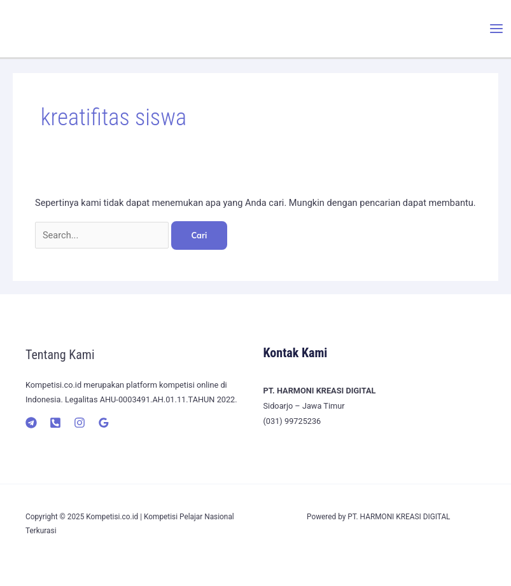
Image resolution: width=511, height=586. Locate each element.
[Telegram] (31, 422)
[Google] (103, 422)
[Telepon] (55, 422)
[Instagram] (79, 422)
